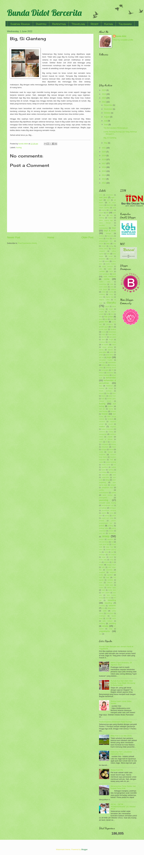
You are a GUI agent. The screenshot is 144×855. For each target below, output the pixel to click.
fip (107, 314)
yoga (110, 629)
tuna (103, 608)
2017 (104, 163)
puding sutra (103, 528)
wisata (105, 626)
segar (104, 557)
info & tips (112, 342)
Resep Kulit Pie (117, 770)
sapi (112, 552)
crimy (111, 294)
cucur (101, 297)
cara (114, 274)
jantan (101, 355)
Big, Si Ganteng (110, 138)
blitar (108, 243)
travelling (108, 603)
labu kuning (103, 411)
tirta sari (108, 598)
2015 (104, 171)
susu (100, 582)
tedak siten (112, 590)
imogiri (111, 339)
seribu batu (102, 559)
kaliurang (104, 365)
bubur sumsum (107, 266)
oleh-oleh (105, 475)
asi (107, 213)
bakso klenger (105, 223)
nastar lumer (106, 464)
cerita (106, 279)
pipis (100, 515)
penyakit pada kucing (107, 503)
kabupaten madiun (105, 360)
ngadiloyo (105, 467)
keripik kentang (105, 391)
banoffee (102, 225)
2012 (104, 183)
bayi (114, 228)
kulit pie (102, 409)
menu (101, 442)
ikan (103, 339)
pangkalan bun (107, 487)
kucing (18, 147)
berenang (110, 236)
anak (114, 207)
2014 (104, 175)
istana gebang (107, 347)
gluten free (103, 322)
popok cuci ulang (107, 518)
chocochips (102, 284)
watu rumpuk (107, 621)
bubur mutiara (111, 264)
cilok (111, 284)
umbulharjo (110, 613)
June (106, 124)
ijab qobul (112, 337)
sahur (101, 549)
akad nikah (110, 205)
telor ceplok (106, 592)
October (107, 113)
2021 (104, 148)
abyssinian (109, 195)
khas (108, 393)
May (106, 143)
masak (110, 437)
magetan (113, 426)
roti (112, 542)
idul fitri (103, 337)
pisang (107, 515)
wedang (102, 623)
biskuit (101, 243)
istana (114, 344)
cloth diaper (103, 289)
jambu (112, 352)
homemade (112, 332)
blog (114, 243)
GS (112, 327)
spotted (110, 575)
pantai (113, 492)
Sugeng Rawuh (20, 24)
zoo (100, 634)
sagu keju (109, 547)
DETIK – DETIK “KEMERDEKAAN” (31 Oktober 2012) (123, 806)
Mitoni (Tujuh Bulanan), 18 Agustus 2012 (121, 664)
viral (107, 618)
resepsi (101, 539)
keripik (111, 388)
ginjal (112, 319)
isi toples (105, 344)
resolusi (110, 539)
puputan (111, 531)
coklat (104, 292)
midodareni (104, 444)
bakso (110, 218)
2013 (104, 179)
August (107, 117)
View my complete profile (123, 40)
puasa (101, 526)
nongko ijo (112, 472)
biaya (107, 238)
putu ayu (102, 533)
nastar (101, 462)
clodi (111, 287)
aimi (108, 200)
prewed (101, 520)
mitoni (114, 447)
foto (100, 317)
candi (111, 271)
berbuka (101, 236)
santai (106, 552)
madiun (102, 426)
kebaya (101, 372)
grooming (109, 324)
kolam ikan (112, 396)
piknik (104, 513)
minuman (105, 447)
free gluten (108, 317)
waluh (114, 618)
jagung (101, 349)
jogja (109, 357)
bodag (111, 246)
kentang (101, 388)
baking (101, 218)
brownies (102, 259)
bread (110, 256)
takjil (103, 590)
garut (100, 319)
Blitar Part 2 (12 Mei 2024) (121, 736)
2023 (104, 98)
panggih (113, 485)
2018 (104, 159)
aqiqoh (101, 213)
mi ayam (113, 442)
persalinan (102, 508)
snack (101, 565)
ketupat (101, 393)
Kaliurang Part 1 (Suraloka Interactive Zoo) (121, 753)
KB (113, 370)
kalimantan (112, 362)
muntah (110, 452)
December (108, 105)
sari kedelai (112, 554)
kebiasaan (110, 372)
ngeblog (111, 470)
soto (103, 567)
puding (110, 526)
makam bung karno (107, 429)
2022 (104, 102)
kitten (114, 393)
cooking (102, 294)
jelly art (101, 357)
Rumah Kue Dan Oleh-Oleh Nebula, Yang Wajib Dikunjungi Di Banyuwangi (123, 683)
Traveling (78, 24)
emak (111, 309)
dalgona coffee (104, 299)
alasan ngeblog (104, 207)
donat (107, 306)
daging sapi (110, 297)
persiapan (113, 508)
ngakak (113, 467)
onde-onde (105, 477)
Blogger (84, 849)
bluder (104, 246)
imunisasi (102, 342)
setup (111, 559)
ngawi (103, 470)
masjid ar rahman (106, 439)
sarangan (102, 554)
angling (103, 210)
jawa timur (109, 355)
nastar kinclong (111, 462)
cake (110, 269)
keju (100, 386)
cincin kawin (103, 287)
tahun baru (111, 587)
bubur (107, 261)
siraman (106, 562)
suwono (109, 582)
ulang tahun (111, 608)
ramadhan (112, 533)
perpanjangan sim (108, 505)
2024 (104, 94)
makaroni (102, 432)
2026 (104, 90)
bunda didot (121, 36)
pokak (114, 515)
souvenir (109, 570)
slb (113, 562)
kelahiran (109, 386)
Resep (94, 24)
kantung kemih (111, 367)
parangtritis (103, 497)
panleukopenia (103, 492)
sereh (111, 557)
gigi (106, 319)
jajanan (110, 349)
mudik (101, 452)
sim (100, 562)
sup (107, 577)
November (108, 109)
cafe (100, 269)
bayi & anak (110, 230)
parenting (103, 500)
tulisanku (112, 605)
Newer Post (13, 237)
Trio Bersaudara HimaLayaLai (116, 128)
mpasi (111, 449)
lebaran (105, 414)
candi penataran (104, 274)
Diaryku (41, 24)
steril (100, 577)
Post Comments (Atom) (27, 243)
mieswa (113, 444)
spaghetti (102, 572)
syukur (101, 587)
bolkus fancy (103, 248)
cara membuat (110, 276)
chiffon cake (104, 282)
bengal (108, 233)
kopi (103, 398)
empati (101, 311)
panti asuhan (107, 495)
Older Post (87, 237)
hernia (104, 332)
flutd (112, 314)
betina (101, 238)
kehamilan (111, 377)
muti (111, 459)
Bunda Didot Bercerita (44, 12)
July (106, 121)
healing (113, 329)
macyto (110, 424)
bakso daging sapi (106, 220)
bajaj (103, 215)
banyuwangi (103, 228)
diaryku (111, 302)
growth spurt (103, 327)
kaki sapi (102, 362)
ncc (115, 464)
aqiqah (111, 210)
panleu (101, 490)
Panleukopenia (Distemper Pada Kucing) (115, 722)
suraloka (110, 580)
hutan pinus (112, 334)
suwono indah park (106, 585)
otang (107, 480)
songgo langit (111, 565)
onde (114, 475)
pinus (111, 513)
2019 (104, 155)
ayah (114, 213)
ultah (104, 611)
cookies (111, 292)
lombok (110, 419)
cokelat (113, 289)
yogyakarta (104, 631)
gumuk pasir (103, 329)
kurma (111, 409)
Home (50, 237)
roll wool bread (103, 542)
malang (110, 432)
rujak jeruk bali (104, 544)
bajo (111, 215)
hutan (103, 334)
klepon (103, 396)
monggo (103, 449)
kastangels (104, 370)
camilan (102, 271)
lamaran (113, 411)
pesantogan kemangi (109, 510)
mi (106, 442)
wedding (112, 623)
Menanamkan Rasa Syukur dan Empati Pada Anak (123, 787)
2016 (104, 167)
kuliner (110, 406)
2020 (104, 152)
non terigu (102, 472)
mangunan (103, 434)
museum (102, 454)
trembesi (102, 605)
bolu (108, 254)
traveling (112, 600)
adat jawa (103, 197)
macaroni (102, 421)
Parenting (59, 24)
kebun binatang (104, 375)
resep (105, 536)
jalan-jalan (102, 352)
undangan (102, 616)
